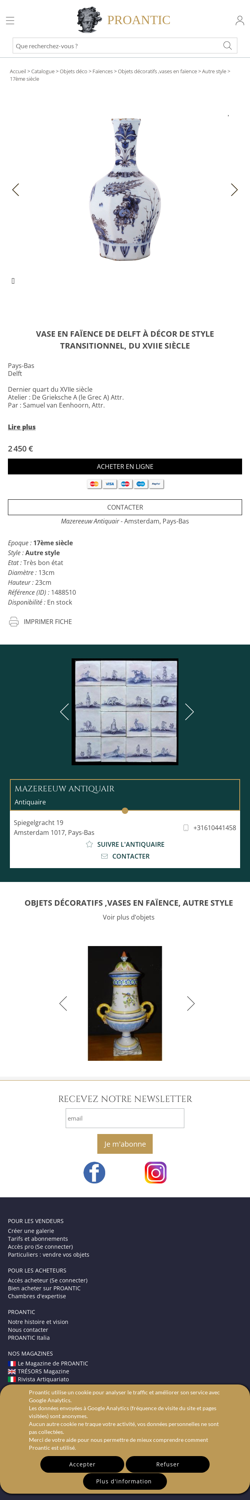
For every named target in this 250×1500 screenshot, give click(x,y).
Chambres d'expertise (37, 1296)
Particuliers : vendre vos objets (48, 1254)
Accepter (82, 1464)
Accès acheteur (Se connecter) (47, 1280)
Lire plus (22, 427)
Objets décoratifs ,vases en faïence (157, 71)
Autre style (214, 71)
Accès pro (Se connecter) (40, 1246)
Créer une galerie (31, 1231)
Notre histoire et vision (38, 1322)
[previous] (66, 712)
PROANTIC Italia (29, 1337)
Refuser (168, 1464)
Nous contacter (28, 1329)
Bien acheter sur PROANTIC (44, 1288)
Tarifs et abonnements (38, 1238)
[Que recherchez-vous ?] (227, 45)
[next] (188, 712)
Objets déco (73, 71)
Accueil (18, 71)
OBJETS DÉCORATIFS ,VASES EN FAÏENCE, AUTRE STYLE (129, 902)
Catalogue (43, 71)
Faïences (103, 71)
